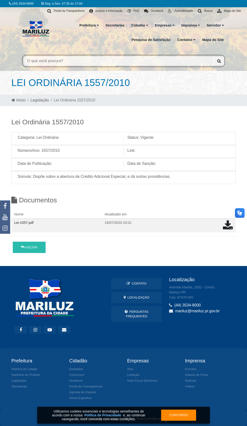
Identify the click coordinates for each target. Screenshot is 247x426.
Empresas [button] (165, 25)
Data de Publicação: (35, 163)
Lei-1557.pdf (24, 223)
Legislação (39, 100)
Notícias (190, 380)
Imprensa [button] (190, 25)
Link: (131, 150)
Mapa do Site (213, 40)
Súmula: (25, 176)
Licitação (133, 375)
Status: (133, 137)
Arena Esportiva (80, 398)
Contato (136, 283)
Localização (136, 297)
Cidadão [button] (139, 25)
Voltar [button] (29, 247)
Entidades (76, 369)
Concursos (76, 375)
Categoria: (26, 137)
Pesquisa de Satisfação (151, 40)
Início (19, 100)
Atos (130, 369)
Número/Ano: (29, 150)
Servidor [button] (215, 25)
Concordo (178, 415)
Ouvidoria (76, 380)
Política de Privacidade (102, 415)
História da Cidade (24, 369)
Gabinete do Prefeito (25, 375)
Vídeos (190, 386)
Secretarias (115, 25)
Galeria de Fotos (196, 375)
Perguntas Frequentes (137, 314)
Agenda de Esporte (82, 392)
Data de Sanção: (141, 163)
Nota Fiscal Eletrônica (142, 380)
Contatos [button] (186, 40)
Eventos (190, 369)
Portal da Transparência (86, 386)
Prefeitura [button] (89, 25)
